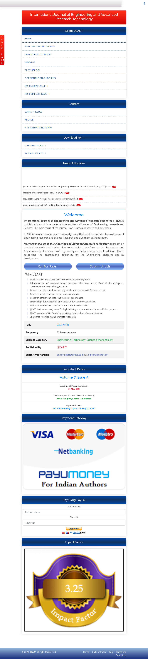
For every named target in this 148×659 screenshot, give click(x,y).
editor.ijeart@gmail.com (70, 354)
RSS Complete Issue (37, 93)
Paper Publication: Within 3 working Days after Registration (52, 206)
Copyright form (35, 145)
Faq (111, 651)
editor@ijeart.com (98, 354)
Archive (29, 119)
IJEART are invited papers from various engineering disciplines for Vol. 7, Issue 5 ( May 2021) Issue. (70, 187)
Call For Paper (48, 266)
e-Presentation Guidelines (40, 78)
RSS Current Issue (36, 86)
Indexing (30, 62)
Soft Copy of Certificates (40, 46)
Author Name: (74, 506)
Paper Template (35, 153)
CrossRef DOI (32, 70)
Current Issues (33, 111)
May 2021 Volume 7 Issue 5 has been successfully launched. (53, 200)
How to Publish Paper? (38, 54)
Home (28, 38)
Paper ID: (74, 517)
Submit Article (100, 266)
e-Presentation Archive (38, 127)
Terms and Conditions (121, 653)
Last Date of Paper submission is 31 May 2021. (46, 194)
